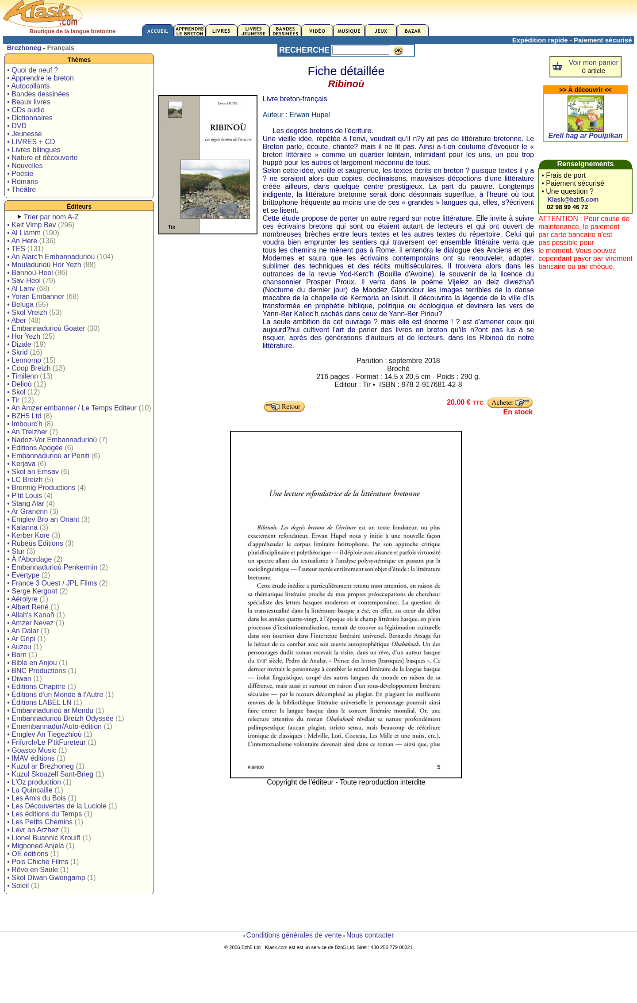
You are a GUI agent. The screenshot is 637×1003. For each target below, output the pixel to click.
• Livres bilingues (33, 149)
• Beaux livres (28, 102)
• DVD (17, 126)
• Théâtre (21, 189)
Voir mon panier (593, 62)
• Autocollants (28, 86)
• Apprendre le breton (40, 78)
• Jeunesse (24, 134)
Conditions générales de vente (294, 935)
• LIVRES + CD (31, 141)
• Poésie (20, 173)
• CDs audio (26, 110)
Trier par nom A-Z (51, 217)
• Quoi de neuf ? (32, 70)
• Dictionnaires (30, 118)
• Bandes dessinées (38, 94)
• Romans (22, 181)
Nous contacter (370, 935)
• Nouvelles (24, 165)
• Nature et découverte (42, 157)
